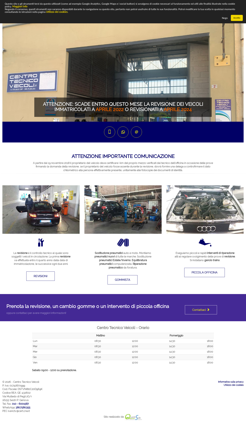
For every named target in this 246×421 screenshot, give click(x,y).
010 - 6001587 (20, 403)
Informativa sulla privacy (231, 382)
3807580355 (23, 407)
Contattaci (201, 309)
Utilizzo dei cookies (56, 12)
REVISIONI (40, 276)
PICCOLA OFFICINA (204, 272)
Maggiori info (19, 6)
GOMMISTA (122, 279)
